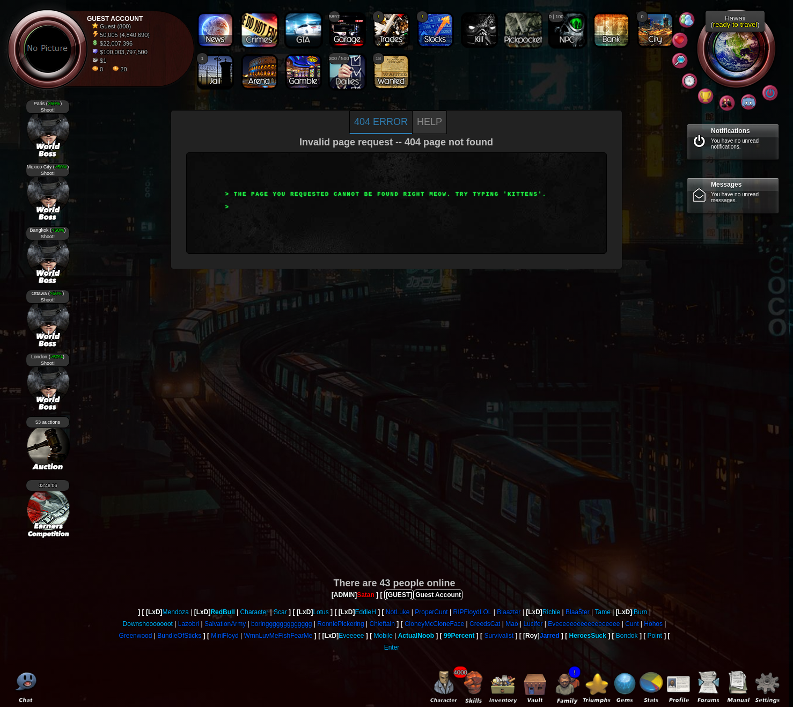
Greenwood (135, 635)
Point (655, 635)
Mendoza (176, 612)
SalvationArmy (225, 624)
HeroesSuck (587, 635)
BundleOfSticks (179, 635)
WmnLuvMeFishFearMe (278, 635)
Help (429, 121)
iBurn (639, 612)
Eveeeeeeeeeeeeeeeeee (584, 624)
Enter (392, 647)
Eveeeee (351, 635)
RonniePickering (340, 624)
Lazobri (188, 624)
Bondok (627, 635)
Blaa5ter (578, 612)
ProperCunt (431, 612)
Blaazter (508, 612)
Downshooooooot (148, 624)
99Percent (459, 635)
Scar (280, 612)
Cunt (631, 624)
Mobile (383, 635)
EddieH (365, 612)
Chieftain (382, 624)
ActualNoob (416, 635)
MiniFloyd (224, 635)
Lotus (320, 612)
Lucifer (532, 624)
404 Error (381, 121)
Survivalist (498, 635)
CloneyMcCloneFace (434, 624)
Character (254, 612)
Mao (511, 624)
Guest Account (438, 595)
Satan (366, 595)
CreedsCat (484, 624)
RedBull (222, 612)
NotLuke (398, 612)
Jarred (550, 635)
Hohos (653, 624)
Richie (551, 612)
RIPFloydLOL (472, 612)
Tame (602, 612)
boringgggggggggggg (281, 624)
